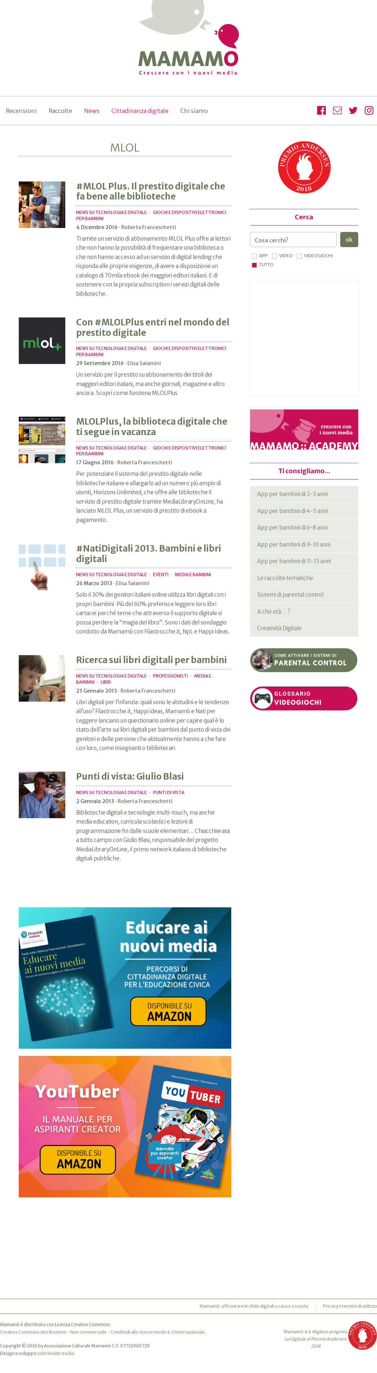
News (92, 110)
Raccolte (60, 110)
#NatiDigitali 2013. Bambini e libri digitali (148, 554)
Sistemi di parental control (290, 594)
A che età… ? (273, 611)
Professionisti (170, 676)
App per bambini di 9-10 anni (293, 544)
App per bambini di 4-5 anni (292, 511)
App (263, 255)
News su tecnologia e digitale (111, 212)
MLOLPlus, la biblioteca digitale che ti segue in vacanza (151, 427)
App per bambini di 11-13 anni (294, 561)
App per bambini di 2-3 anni (292, 494)
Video (286, 255)
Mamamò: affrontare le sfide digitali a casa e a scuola (254, 1306)
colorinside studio (55, 1353)
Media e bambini (193, 574)
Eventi (160, 574)
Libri (106, 682)
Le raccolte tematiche (285, 578)
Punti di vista (168, 792)
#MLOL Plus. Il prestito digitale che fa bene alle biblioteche (150, 191)
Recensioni (21, 110)
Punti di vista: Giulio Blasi (130, 776)
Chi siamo (194, 110)
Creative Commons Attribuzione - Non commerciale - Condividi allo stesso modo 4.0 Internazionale (102, 1332)
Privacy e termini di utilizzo (350, 1306)
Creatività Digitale (279, 628)
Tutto (266, 264)
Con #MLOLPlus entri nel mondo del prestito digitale (152, 327)
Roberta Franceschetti (148, 227)
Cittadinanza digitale (139, 110)
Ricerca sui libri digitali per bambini (151, 660)
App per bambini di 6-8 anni (292, 527)
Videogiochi (318, 255)
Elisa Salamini (144, 363)
